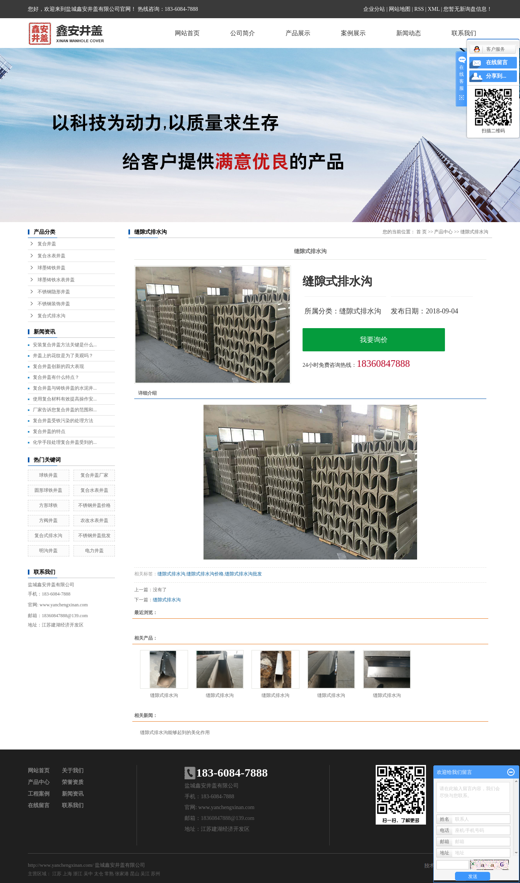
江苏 (57, 873)
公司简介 (242, 33)
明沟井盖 (48, 550)
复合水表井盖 (51, 255)
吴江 (145, 873)
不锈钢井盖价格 (94, 505)
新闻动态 (408, 33)
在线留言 (39, 805)
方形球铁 (48, 505)
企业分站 (374, 9)
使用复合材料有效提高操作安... (65, 399)
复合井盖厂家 (94, 475)
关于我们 (73, 770)
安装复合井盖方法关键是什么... (65, 344)
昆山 (134, 873)
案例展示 (353, 33)
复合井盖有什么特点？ (56, 377)
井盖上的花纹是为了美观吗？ (63, 355)
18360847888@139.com (65, 615)
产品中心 (443, 231)
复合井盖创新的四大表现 (58, 366)
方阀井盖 (48, 520)
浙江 (77, 873)
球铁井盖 (48, 475)
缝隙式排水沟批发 (243, 574)
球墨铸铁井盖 (51, 267)
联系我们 (464, 33)
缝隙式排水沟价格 (205, 574)
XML (434, 9)
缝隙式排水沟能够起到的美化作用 (175, 732)
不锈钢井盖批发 (94, 535)
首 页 (421, 231)
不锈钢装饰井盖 (54, 303)
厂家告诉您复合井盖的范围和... (65, 409)
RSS (419, 9)
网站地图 (400, 9)
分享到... (496, 76)
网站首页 (187, 33)
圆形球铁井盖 (48, 490)
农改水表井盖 (94, 520)
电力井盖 (94, 550)
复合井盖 (47, 243)
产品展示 (298, 33)
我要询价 (374, 340)
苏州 (155, 873)
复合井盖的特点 (49, 431)
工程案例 (39, 794)
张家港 (122, 873)
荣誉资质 (73, 782)
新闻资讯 (73, 794)
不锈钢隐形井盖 (54, 291)
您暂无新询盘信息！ (467, 9)
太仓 (98, 873)
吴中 (88, 873)
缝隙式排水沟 (474, 231)
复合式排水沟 (51, 315)
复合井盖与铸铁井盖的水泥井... (65, 388)
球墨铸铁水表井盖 (56, 279)
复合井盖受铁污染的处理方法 (63, 420)
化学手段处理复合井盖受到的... (65, 442)
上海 (67, 873)
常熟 (109, 873)
